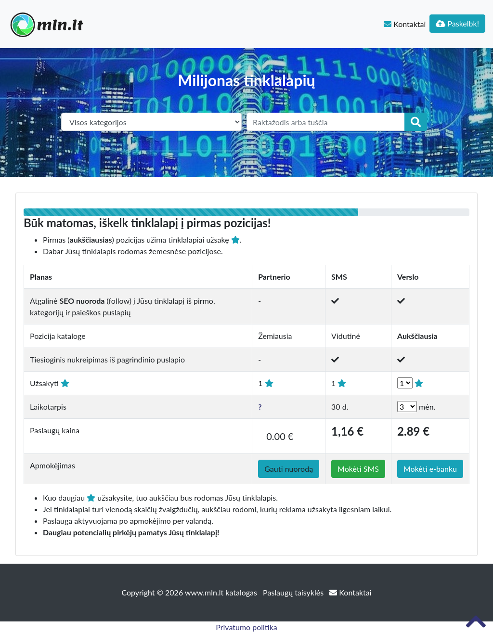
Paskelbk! (457, 23)
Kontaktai (405, 23)
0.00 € (279, 436)
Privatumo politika (246, 627)
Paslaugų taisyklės (294, 592)
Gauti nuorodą (288, 468)
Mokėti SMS (358, 468)
